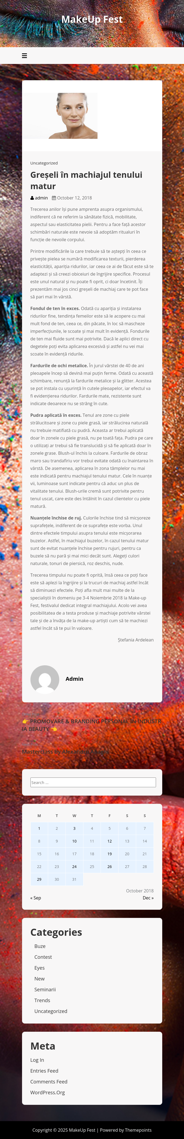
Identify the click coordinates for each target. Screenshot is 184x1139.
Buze (40, 946)
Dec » (148, 898)
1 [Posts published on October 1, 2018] (39, 828)
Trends (42, 1000)
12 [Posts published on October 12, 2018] (109, 841)
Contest (43, 957)
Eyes (40, 967)
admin (39, 198)
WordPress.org (47, 1092)
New (40, 978)
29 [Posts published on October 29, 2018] (39, 879)
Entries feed (44, 1070)
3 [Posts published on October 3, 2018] (74, 828)
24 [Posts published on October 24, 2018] (74, 866)
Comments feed (49, 1081)
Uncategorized (44, 163)
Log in (37, 1060)
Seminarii (45, 989)
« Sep (35, 898)
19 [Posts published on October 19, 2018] (109, 853)
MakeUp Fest (92, 19)
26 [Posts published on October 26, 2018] (109, 866)
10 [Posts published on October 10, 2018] (74, 841)
